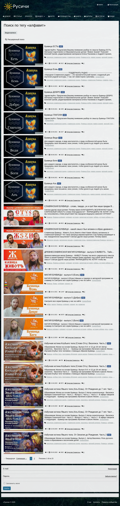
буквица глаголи (86, 124)
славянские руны (79, 240)
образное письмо (53, 240)
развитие (81, 304)
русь (110, 80)
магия (54, 304)
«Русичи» (6, 502)
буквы (55, 284)
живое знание (96, 57)
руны (110, 354)
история (76, 217)
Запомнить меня (13, 483)
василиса (84, 400)
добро (49, 304)
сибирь (96, 217)
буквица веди (85, 149)
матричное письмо (66, 240)
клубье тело (57, 354)
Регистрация (112, 469)
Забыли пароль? (111, 476)
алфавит (69, 217)
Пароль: (6, 476)
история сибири (105, 217)
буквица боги (85, 171)
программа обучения (69, 354)
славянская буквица (94, 80)
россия (109, 240)
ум (71, 284)
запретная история (86, 217)
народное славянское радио (57, 57)
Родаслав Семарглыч (73, 63)
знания (67, 284)
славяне (105, 80)
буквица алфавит (59, 217)
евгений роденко (94, 400)
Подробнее (99, 77)
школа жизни (82, 354)
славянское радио (73, 57)
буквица (84, 80)
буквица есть (85, 57)
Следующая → (21, 458)
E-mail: (6, 469)
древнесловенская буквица (96, 240)
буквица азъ (85, 194)
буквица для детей (94, 354)
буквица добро (86, 103)
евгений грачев (107, 57)
